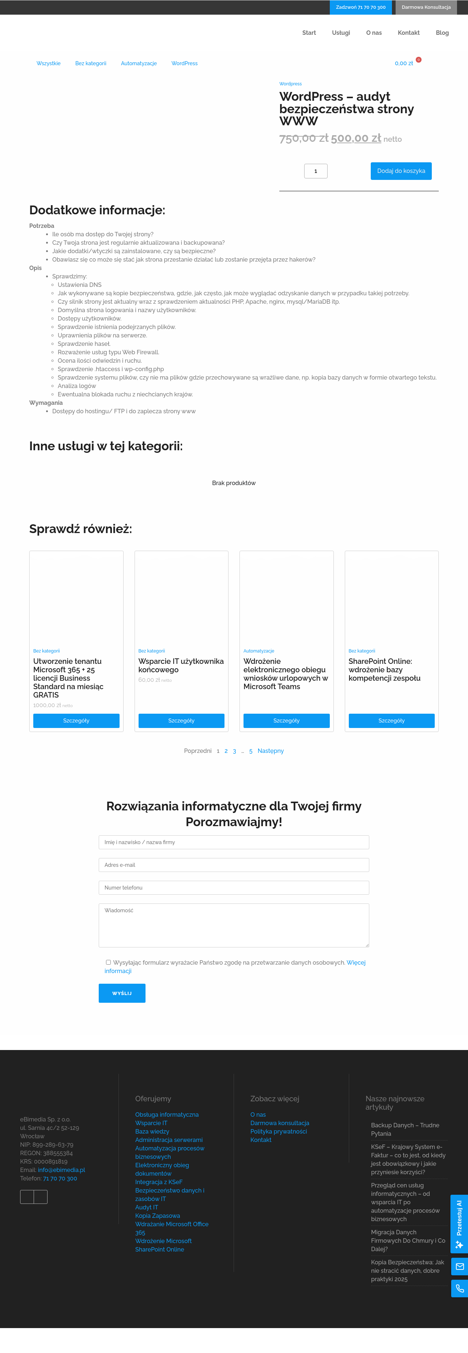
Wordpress (290, 83)
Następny (271, 775)
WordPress (184, 63)
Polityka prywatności (278, 1156)
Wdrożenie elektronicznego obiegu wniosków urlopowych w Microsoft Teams (286, 699)
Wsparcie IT (151, 1148)
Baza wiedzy (152, 1156)
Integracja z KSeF (159, 1207)
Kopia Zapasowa (157, 1240)
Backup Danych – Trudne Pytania (405, 1154)
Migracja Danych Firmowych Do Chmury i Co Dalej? (408, 1266)
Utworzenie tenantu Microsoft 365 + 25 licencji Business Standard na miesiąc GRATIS (68, 703)
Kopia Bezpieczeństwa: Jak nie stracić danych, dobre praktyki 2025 (407, 1296)
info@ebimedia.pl (61, 1194)
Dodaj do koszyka (401, 170)
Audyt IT (146, 1232)
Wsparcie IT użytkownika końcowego (181, 690)
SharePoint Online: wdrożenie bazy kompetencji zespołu (385, 694)
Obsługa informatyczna (167, 1139)
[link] (76, 622)
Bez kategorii (90, 63)
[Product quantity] (316, 171)
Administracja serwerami (169, 1164)
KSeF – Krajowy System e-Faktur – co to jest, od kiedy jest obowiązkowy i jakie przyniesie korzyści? (408, 1184)
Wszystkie (49, 63)
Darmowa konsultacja (279, 1148)
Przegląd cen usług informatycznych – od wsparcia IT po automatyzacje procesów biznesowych (405, 1227)
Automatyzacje (139, 63)
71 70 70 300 (60, 1202)
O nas (258, 1139)
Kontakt (261, 1164)
